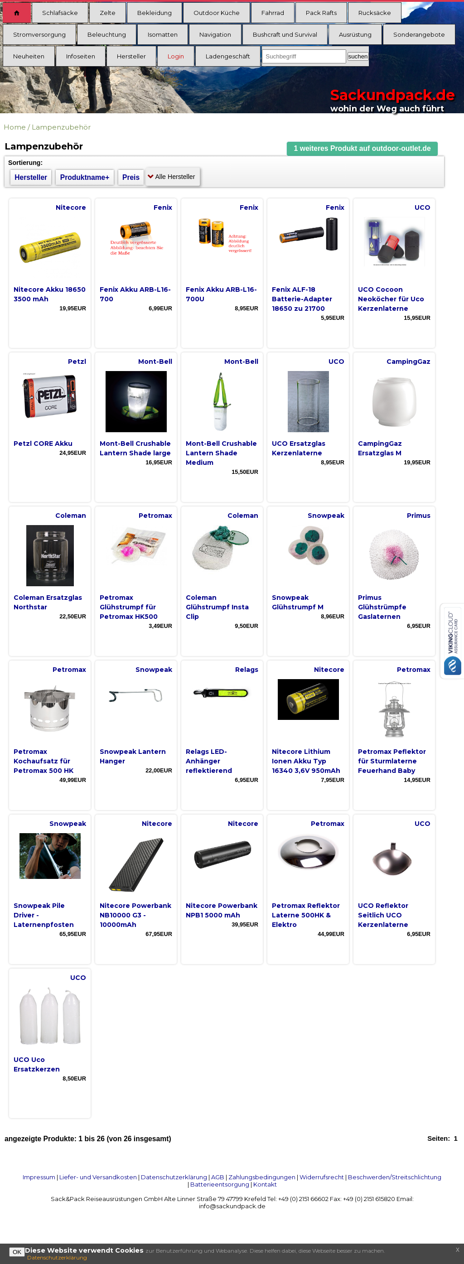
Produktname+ (85, 177)
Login (176, 56)
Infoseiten (80, 56)
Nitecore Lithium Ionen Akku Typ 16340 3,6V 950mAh (306, 761)
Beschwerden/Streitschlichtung (394, 1177)
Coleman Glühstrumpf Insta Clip (217, 607)
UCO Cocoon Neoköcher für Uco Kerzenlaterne (391, 299)
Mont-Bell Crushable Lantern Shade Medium (221, 453)
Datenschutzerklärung (174, 1177)
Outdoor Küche (216, 12)
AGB (217, 1177)
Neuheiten (28, 56)
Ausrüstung (355, 34)
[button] (362, 148)
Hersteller (131, 56)
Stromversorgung (39, 34)
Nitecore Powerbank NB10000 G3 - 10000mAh (135, 915)
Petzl (77, 361)
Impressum (39, 1177)
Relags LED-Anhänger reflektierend (209, 761)
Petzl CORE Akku (43, 443)
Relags (246, 670)
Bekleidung (154, 12)
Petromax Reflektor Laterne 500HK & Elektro (306, 915)
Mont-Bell (155, 361)
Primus (418, 515)
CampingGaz (408, 361)
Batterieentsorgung (219, 1184)
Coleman (70, 515)
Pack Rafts (321, 12)
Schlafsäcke (60, 12)
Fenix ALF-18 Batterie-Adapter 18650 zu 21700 (302, 299)
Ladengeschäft (228, 56)
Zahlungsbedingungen (261, 1177)
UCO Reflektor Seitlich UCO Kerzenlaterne (383, 915)
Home (15, 127)
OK (17, 1252)
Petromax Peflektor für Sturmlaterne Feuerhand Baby (392, 761)
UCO (422, 207)
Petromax (155, 515)
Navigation (215, 34)
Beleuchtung (106, 34)
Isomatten (163, 34)
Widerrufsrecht (322, 1177)
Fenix (163, 207)
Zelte (108, 12)
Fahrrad (272, 12)
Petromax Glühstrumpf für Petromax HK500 (129, 607)
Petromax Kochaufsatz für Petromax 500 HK (43, 761)
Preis (131, 177)
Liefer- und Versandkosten (98, 1177)
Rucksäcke (374, 12)
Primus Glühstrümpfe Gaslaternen (382, 607)
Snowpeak (326, 515)
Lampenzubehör (61, 127)
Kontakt (265, 1184)
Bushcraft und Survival (285, 34)
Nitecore (71, 207)
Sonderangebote (419, 34)
